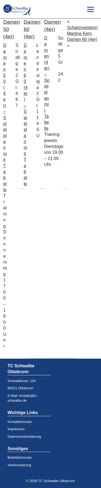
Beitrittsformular (20, 457)
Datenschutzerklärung (24, 436)
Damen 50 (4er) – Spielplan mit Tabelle (5, 117)
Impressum (16, 429)
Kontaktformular (20, 422)
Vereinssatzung (19, 465)
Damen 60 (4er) (82, 39)
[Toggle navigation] (90, 9)
